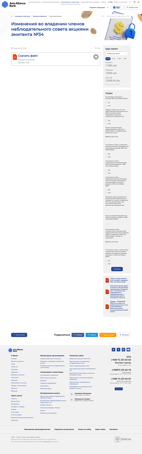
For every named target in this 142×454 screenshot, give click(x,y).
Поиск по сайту (84, 429)
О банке (14, 356)
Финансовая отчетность (19, 383)
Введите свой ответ (111, 136)
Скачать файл (28, 55)
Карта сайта (100, 429)
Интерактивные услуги (50, 393)
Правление (14, 372)
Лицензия (14, 367)
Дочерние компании (17, 375)
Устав (13, 364)
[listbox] (117, 54)
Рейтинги (14, 388)
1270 (128, 357)
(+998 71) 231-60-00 (121, 360)
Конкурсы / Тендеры (17, 407)
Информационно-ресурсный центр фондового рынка (81, 387)
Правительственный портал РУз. (80, 358)
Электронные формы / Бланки (50, 408)
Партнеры (14, 380)
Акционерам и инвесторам (22, 16)
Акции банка (44, 386)
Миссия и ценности (17, 361)
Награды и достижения (18, 385)
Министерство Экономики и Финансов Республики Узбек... (82, 374)
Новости (14, 398)
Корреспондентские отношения (50, 358)
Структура (14, 369)
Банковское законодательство (37, 429)
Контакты (113, 429)
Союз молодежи (16, 415)
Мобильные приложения (48, 413)
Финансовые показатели (48, 378)
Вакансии (14, 391)
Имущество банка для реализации (22, 417)
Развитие (43, 380)
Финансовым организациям (52, 356)
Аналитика (14, 420)
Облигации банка (45, 388)
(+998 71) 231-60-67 (121, 379)
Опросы (42, 410)
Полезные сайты (77, 356)
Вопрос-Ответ (15, 401)
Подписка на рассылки (64, 429)
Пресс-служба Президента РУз (79, 366)
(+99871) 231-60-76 (121, 370)
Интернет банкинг (46, 405)
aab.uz (14, 4)
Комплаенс (14, 377)
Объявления (15, 404)
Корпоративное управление (49, 375)
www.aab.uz (47, 441)
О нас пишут (15, 412)
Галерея (13, 409)
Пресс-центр (16, 396)
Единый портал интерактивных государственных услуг (80, 362)
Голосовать (117, 269)
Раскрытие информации (40, 16)
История (14, 358)
